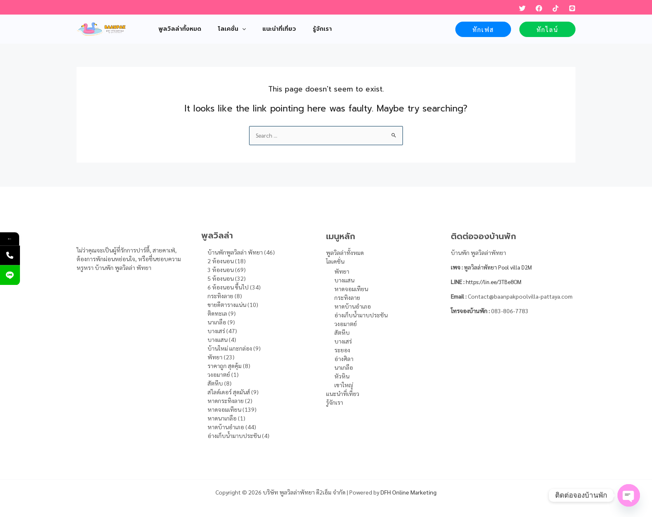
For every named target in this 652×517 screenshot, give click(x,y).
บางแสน (344, 280)
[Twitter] (522, 8)
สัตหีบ (342, 332)
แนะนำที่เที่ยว (342, 393)
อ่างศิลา (343, 358)
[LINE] (572, 8)
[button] (483, 29)
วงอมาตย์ (345, 323)
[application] (234, 29)
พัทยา (341, 271)
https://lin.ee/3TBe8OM (497, 281)
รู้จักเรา (334, 402)
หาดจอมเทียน (351, 288)
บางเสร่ (343, 341)
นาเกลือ (343, 367)
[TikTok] (555, 8)
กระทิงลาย (347, 297)
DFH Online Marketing (408, 492)
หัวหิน (341, 376)
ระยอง (342, 350)
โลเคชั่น (335, 261)
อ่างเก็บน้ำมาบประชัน (361, 315)
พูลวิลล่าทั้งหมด (345, 252)
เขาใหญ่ (343, 384)
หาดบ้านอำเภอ (352, 306)
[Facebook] (539, 8)
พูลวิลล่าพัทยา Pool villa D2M (501, 267)
